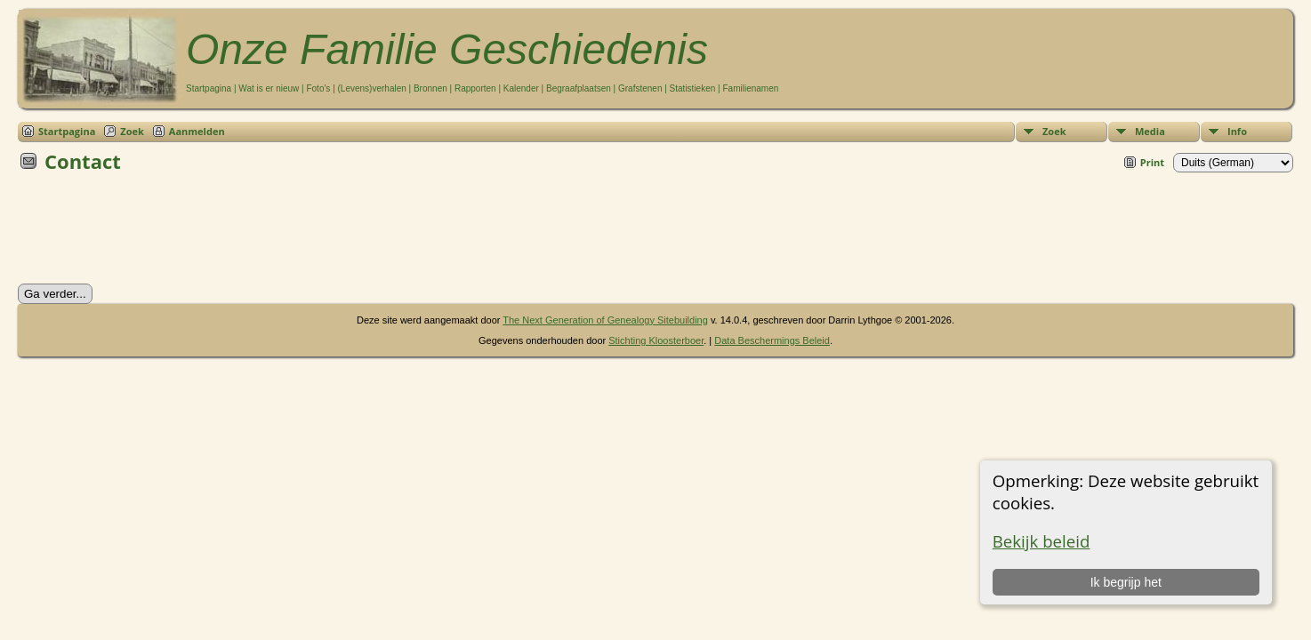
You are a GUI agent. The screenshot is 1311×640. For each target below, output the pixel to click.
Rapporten (475, 88)
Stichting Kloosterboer (656, 340)
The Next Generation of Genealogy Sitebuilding (605, 320)
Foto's (318, 88)
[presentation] (153, 233)
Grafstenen (640, 88)
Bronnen (430, 88)
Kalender (521, 88)
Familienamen (750, 88)
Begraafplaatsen (578, 88)
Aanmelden (197, 131)
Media (1150, 131)
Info (1237, 131)
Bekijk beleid (1041, 541)
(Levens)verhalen (372, 88)
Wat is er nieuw (268, 88)
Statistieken (693, 88)
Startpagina (208, 88)
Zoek (1054, 131)
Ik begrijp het (1126, 582)
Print (1152, 162)
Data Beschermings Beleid (772, 340)
